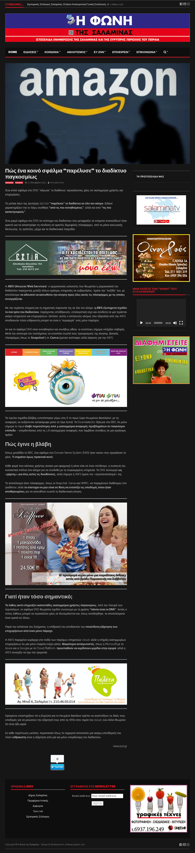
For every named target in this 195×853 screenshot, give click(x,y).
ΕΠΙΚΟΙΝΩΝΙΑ (146, 52)
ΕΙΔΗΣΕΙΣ (29, 52)
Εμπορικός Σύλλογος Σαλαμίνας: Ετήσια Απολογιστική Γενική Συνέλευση (66, 4)
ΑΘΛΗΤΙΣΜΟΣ (76, 52)
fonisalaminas (57, 182)
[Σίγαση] (175, 323)
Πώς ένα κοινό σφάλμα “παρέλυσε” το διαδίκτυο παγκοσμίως (65, 174)
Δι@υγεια (38, 806)
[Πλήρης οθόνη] (181, 323)
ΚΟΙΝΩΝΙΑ (52, 52)
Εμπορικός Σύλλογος (37, 816)
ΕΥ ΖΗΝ (99, 52)
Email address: (97, 796)
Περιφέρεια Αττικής (38, 800)
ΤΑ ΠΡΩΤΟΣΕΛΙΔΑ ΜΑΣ (150, 176)
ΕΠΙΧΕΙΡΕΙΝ (120, 52)
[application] (161, 313)
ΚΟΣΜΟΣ (19, 183)
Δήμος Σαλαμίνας (37, 795)
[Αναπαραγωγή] (141, 323)
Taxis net (38, 811)
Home (12, 52)
